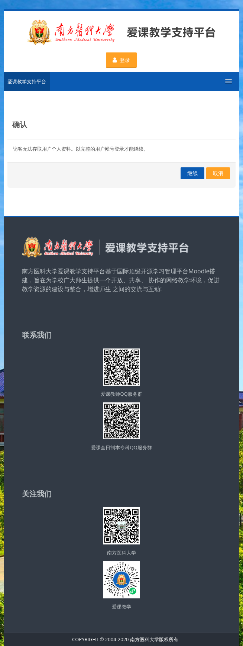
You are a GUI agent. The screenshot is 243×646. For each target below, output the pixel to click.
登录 (121, 60)
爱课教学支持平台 (26, 81)
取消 (218, 173)
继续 (192, 173)
